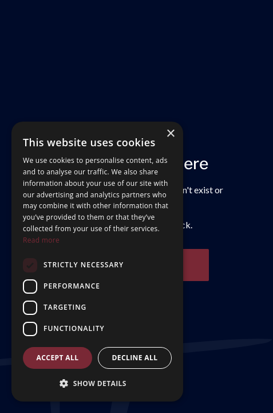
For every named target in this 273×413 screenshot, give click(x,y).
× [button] (170, 134)
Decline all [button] (135, 358)
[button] (97, 383)
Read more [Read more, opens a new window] (41, 240)
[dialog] (97, 262)
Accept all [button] (58, 358)
